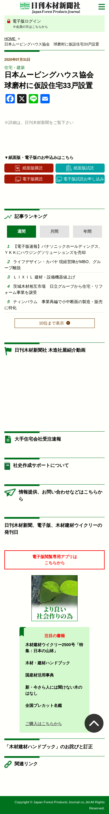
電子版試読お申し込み (83, 179)
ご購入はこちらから (43, 723)
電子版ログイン (56, 24)
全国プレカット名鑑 (43, 705)
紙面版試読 (84, 168)
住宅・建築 (14, 67)
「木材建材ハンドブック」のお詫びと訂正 (48, 746)
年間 (87, 231)
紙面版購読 (32, 168)
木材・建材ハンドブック (47, 663)
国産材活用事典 (39, 675)
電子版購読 (32, 179)
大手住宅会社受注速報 (38, 439)
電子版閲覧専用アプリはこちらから (54, 559)
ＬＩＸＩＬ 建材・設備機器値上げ (44, 277)
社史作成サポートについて (41, 465)
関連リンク (26, 763)
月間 (54, 231)
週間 (21, 231)
